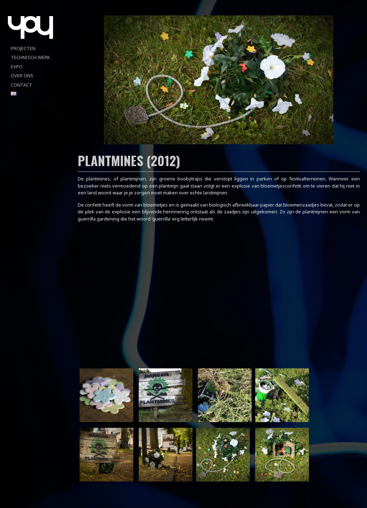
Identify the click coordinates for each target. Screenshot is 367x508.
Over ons (22, 75)
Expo (17, 66)
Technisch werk (30, 57)
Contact (21, 85)
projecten (23, 48)
